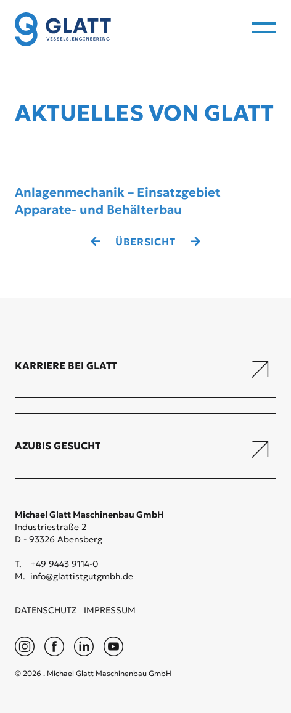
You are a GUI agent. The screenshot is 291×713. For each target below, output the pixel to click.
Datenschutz (45, 610)
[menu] (264, 28)
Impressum (110, 610)
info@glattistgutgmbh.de (81, 576)
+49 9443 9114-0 (64, 563)
